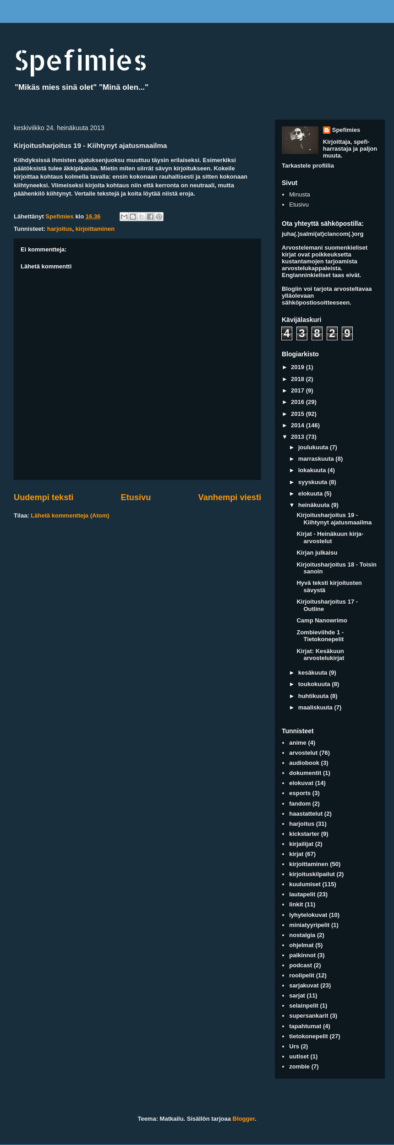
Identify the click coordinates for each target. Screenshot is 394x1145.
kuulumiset (305, 884)
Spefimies (81, 59)
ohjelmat (301, 945)
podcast (300, 965)
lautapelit (302, 894)
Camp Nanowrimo (321, 620)
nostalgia (302, 935)
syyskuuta (313, 482)
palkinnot (302, 955)
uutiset (299, 1056)
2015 (298, 413)
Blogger (244, 1118)
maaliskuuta (316, 707)
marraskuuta (317, 458)
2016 (298, 401)
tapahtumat (305, 1026)
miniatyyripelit (309, 924)
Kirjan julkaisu (316, 552)
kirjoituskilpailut (312, 874)
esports (300, 793)
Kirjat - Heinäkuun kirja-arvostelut (329, 537)
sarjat (297, 995)
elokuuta (311, 493)
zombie (299, 1066)
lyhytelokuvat (308, 914)
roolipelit (301, 975)
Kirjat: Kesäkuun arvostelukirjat (320, 655)
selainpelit (303, 1005)
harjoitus (59, 228)
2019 (298, 367)
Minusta (299, 194)
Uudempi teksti (43, 497)
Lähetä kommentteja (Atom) (70, 515)
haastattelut (306, 813)
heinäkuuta (314, 505)
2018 (298, 379)
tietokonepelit (308, 1036)
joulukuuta (314, 447)
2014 (298, 425)
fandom (300, 803)
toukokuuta (315, 684)
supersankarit (308, 1015)
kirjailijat (301, 843)
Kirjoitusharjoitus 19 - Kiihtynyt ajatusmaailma (334, 519)
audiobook (304, 762)
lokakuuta (313, 470)
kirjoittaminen (95, 228)
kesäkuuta (313, 672)
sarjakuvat (303, 985)
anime (297, 742)
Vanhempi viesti (229, 497)
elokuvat (301, 783)
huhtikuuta (314, 695)
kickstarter (304, 833)
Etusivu (136, 497)
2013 (298, 436)
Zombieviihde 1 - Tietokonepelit (320, 636)
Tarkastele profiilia (308, 165)
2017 (298, 390)
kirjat (296, 854)
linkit (296, 904)
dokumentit (305, 772)
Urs (294, 1046)
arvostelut (303, 752)
